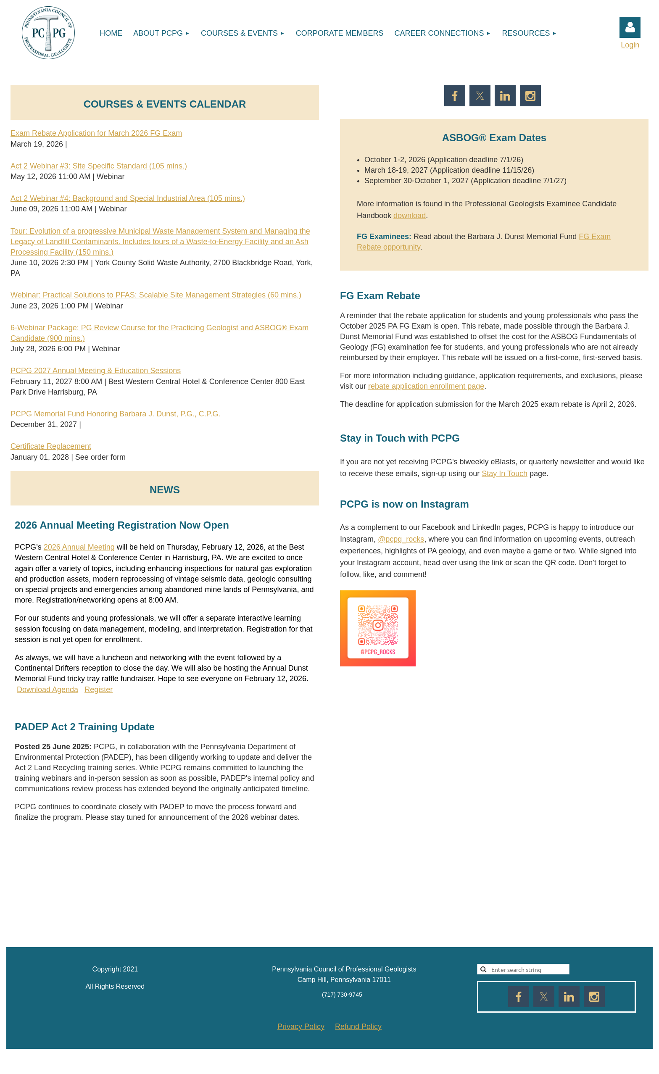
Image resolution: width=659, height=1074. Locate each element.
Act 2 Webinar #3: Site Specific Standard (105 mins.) (99, 166)
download (409, 215)
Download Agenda (47, 689)
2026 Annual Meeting (79, 547)
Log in (630, 27)
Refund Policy (358, 1026)
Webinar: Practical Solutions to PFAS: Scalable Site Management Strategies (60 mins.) (156, 295)
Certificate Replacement (51, 446)
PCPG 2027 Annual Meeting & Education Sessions (96, 370)
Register (98, 689)
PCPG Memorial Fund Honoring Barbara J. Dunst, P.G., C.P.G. (116, 414)
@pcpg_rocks (401, 539)
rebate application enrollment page (426, 386)
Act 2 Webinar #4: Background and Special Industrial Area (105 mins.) (128, 198)
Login (630, 45)
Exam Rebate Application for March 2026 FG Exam (96, 133)
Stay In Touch (504, 473)
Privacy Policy (300, 1026)
